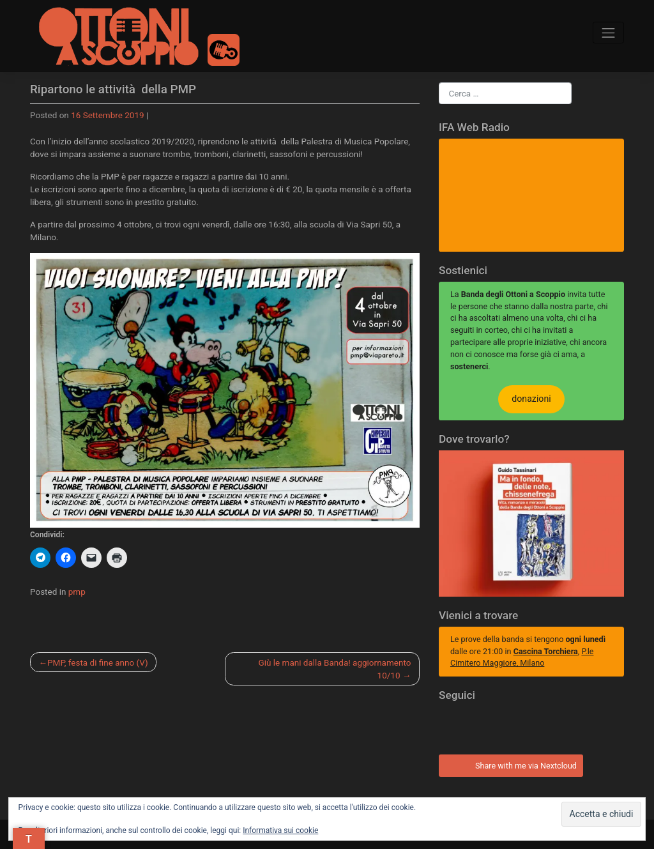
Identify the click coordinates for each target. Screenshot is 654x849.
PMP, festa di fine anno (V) (97, 662)
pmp (77, 591)
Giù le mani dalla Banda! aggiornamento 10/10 (335, 668)
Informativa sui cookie (280, 830)
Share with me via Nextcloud (509, 764)
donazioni (531, 399)
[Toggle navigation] (608, 33)
